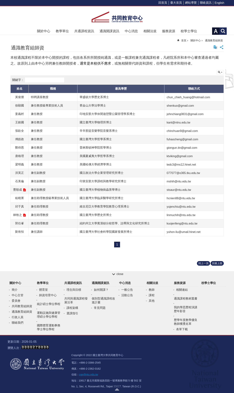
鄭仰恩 (19, 147)
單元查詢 (220, 72)
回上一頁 (203, 263)
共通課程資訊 (84, 31)
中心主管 (17, 295)
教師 (152, 289)
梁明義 (19, 164)
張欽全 (19, 130)
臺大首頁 (176, 2)
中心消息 (131, 31)
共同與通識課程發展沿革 (76, 300)
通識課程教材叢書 (185, 298)
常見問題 (100, 307)
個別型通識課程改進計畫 (103, 300)
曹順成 (17, 189)
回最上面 (217, 263)
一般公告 (127, 289)
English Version (215, 47)
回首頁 (162, 2)
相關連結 (182, 289)
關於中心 (43, 31)
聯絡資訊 (206, 2)
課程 (152, 295)
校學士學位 (189, 31)
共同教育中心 (117, 17)
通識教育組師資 (214, 40)
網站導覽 (191, 2)
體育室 (43, 289)
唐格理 (19, 156)
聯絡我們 (17, 322)
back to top (117, 389)
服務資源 (168, 31)
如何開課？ (101, 289)
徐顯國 (19, 105)
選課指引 (72, 313)
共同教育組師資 (22, 306)
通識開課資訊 (109, 31)
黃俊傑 (19, 97)
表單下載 (182, 329)
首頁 (183, 40)
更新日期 (13, 341)
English (219, 2)
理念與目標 (73, 289)
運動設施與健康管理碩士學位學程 (48, 314)
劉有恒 (19, 231)
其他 (152, 300)
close (120, 274)
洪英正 (19, 172)
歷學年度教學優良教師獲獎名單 (185, 321)
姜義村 (19, 113)
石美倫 (19, 181)
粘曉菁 (19, 198)
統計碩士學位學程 (48, 304)
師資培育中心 (48, 295)
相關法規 (150, 31)
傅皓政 (19, 139)
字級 (215, 31)
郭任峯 (19, 223)
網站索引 (223, 31)
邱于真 (19, 206)
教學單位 (62, 31)
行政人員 (17, 317)
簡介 (15, 289)
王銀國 (19, 122)
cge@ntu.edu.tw (88, 374)
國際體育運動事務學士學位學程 (48, 327)
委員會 (16, 300)
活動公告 (127, 295)
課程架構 (72, 307)
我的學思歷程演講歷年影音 (185, 309)
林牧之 (17, 214)
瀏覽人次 (13, 347)
